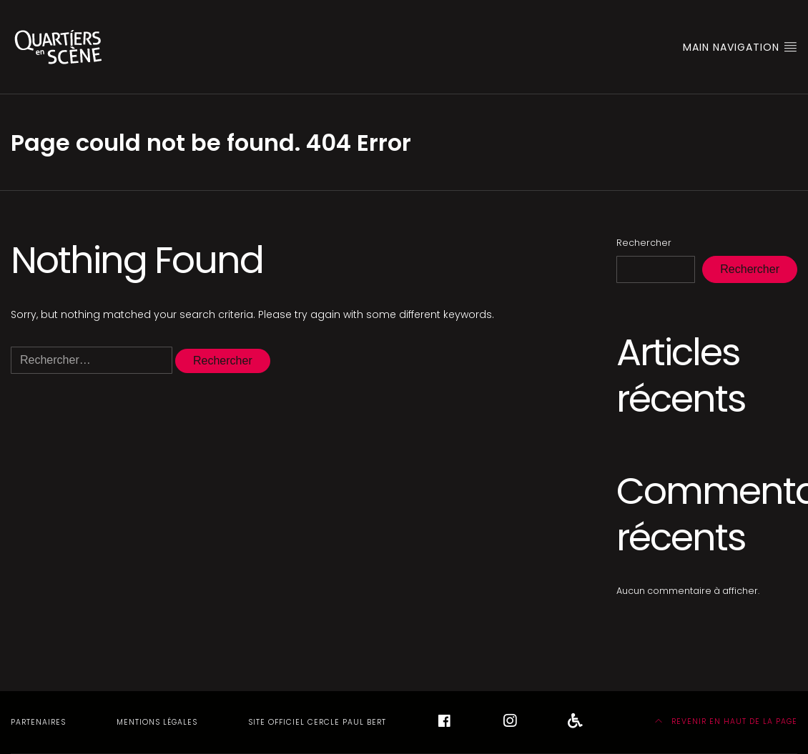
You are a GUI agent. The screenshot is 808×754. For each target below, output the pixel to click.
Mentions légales (157, 722)
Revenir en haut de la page (726, 721)
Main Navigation (740, 47)
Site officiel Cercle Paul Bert (317, 722)
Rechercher (643, 243)
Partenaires (38, 722)
